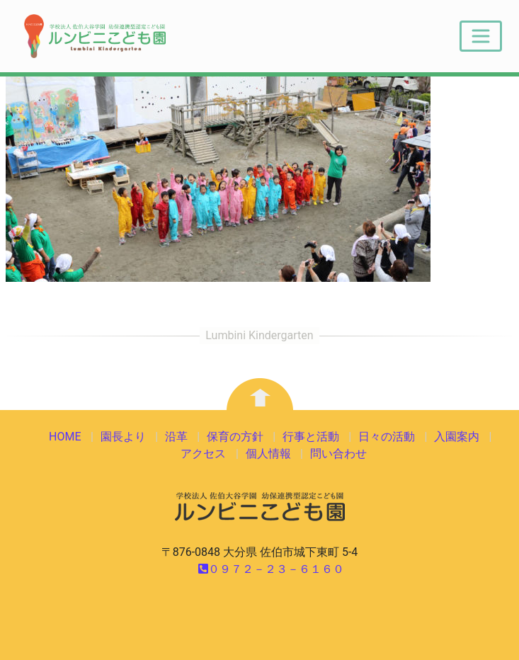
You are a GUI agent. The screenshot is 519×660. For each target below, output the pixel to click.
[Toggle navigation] (481, 36)
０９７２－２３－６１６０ (271, 569)
